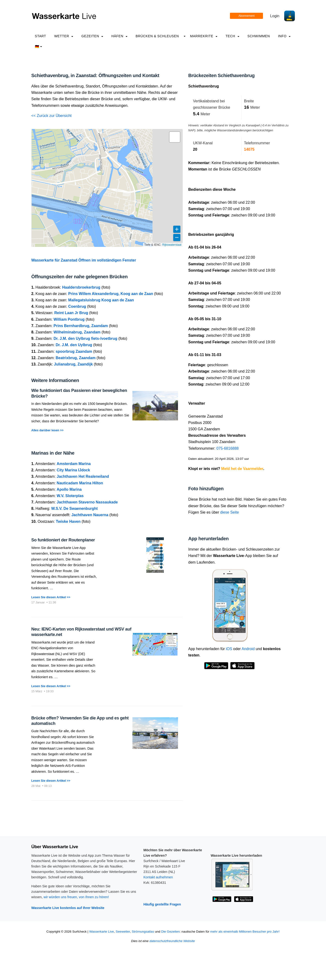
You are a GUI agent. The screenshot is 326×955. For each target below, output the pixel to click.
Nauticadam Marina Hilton (80, 483)
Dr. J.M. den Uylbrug (74, 345)
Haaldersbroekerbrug (81, 287)
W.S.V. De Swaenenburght (74, 509)
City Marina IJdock (73, 470)
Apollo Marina (69, 489)
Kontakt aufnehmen (158, 877)
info (284, 36)
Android (247, 649)
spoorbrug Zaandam (74, 351)
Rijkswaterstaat (171, 244)
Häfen (119, 36)
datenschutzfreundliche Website (172, 941)
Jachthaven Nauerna (89, 515)
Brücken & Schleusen (157, 36)
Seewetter (123, 931)
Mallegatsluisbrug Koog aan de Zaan (101, 300)
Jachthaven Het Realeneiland (83, 476)
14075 (249, 149)
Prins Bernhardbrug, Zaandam (81, 326)
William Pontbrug (69, 319)
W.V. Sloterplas (70, 496)
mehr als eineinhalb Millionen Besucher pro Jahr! (244, 931)
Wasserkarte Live (101, 931)
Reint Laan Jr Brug (71, 313)
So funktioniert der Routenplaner (63, 540)
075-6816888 (227, 448)
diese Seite (229, 512)
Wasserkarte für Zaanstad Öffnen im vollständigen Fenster (83, 260)
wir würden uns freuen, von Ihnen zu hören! (76, 897)
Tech (232, 36)
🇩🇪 (38, 46)
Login (274, 16)
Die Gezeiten (170, 931)
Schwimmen (258, 36)
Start (40, 36)
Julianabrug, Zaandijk (73, 364)
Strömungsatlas (143, 931)
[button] (174, 137)
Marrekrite (203, 36)
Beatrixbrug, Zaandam (76, 358)
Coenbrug (77, 306)
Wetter (63, 36)
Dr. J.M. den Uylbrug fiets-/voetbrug (85, 338)
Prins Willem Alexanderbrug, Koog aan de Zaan (110, 294)
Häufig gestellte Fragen (162, 904)
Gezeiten (92, 36)
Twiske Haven (68, 521)
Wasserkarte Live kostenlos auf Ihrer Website (68, 908)
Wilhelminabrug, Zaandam (77, 332)
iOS (229, 649)
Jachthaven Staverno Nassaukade (87, 502)
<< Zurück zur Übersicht (51, 116)
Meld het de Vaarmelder (242, 469)
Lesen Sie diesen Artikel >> (50, 597)
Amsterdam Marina (74, 464)
